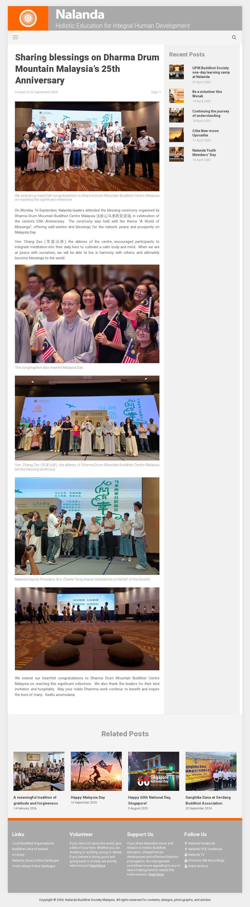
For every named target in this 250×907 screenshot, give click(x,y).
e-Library (18, 854)
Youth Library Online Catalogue (33, 866)
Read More (97, 865)
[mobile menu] (13, 37)
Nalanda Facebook (199, 843)
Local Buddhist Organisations (33, 843)
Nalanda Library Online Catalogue (35, 860)
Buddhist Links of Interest (30, 849)
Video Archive (196, 866)
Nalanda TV (194, 854)
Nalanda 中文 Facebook (203, 849)
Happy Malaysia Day (88, 797)
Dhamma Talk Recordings (204, 860)
